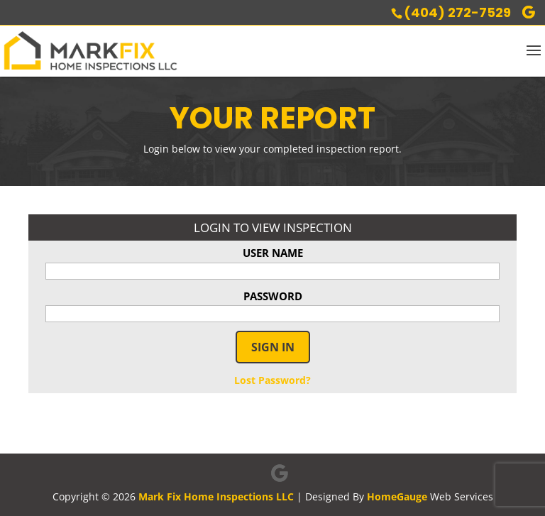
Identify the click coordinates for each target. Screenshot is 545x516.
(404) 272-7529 (457, 12)
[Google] (528, 12)
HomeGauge (397, 496)
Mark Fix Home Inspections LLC (216, 496)
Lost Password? (272, 380)
